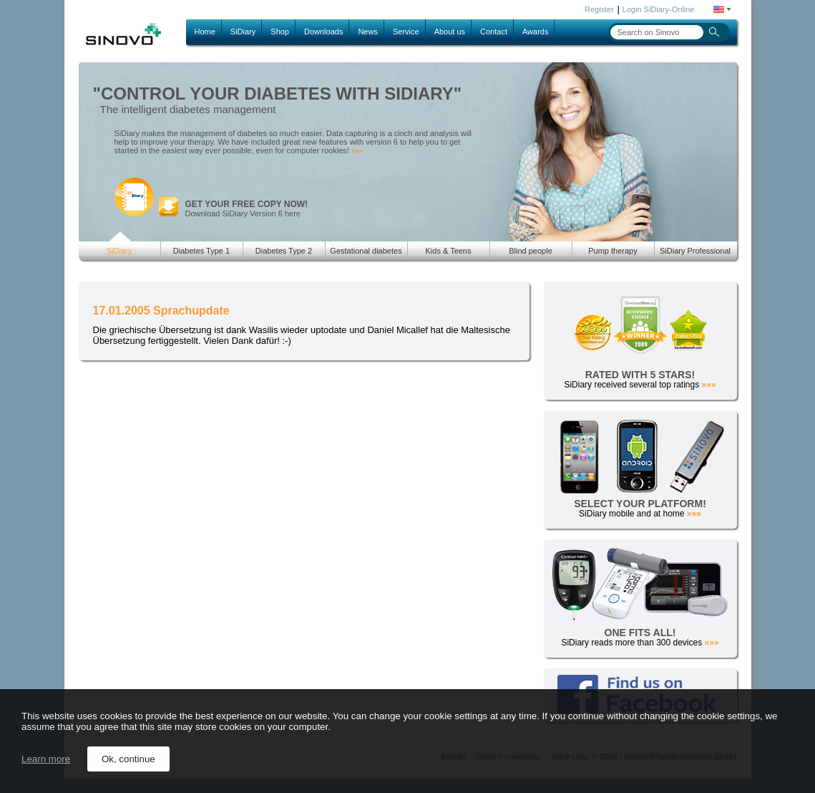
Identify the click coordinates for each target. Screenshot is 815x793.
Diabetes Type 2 (283, 250)
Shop (279, 31)
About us (449, 31)
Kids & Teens (448, 250)
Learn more (45, 759)
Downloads (323, 31)
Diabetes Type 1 (201, 250)
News (368, 31)
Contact (493, 31)
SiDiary (242, 31)
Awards (535, 31)
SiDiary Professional (695, 250)
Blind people (530, 250)
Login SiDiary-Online (659, 9)
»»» (357, 151)
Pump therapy (612, 250)
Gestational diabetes (365, 250)
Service (406, 31)
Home (205, 31)
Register (599, 9)
